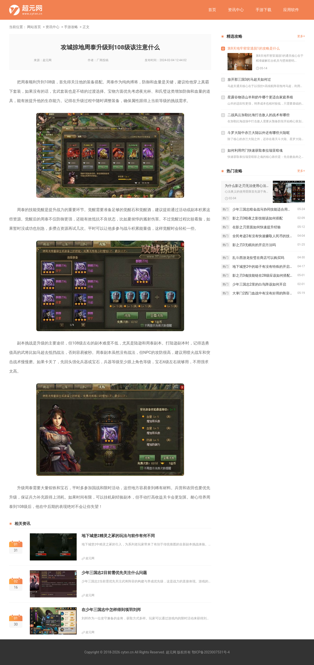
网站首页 (34, 27)
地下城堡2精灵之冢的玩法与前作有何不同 (118, 535)
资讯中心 (236, 9)
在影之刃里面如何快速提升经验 (256, 227)
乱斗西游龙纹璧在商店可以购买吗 (258, 258)
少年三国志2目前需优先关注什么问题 (114, 572)
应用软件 (291, 9)
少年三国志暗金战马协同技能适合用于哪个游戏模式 (264, 209)
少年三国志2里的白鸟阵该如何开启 (259, 284)
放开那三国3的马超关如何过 (249, 79)
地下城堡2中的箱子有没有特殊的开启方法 (264, 267)
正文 (86, 27)
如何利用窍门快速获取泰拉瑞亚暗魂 (255, 150)
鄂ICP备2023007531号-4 (211, 652)
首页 (212, 9)
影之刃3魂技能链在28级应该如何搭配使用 (264, 275)
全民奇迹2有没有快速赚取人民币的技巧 (262, 236)
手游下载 (263, 9)
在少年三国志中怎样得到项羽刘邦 (111, 609)
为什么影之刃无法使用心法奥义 (247, 186)
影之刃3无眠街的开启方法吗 (254, 245)
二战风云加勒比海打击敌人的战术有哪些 (258, 115)
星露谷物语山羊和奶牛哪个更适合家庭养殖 (260, 97)
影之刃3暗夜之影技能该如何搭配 (257, 218)
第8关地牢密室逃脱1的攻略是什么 (253, 48)
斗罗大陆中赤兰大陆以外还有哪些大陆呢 (258, 133)
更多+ (301, 36)
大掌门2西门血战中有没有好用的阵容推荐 (264, 293)
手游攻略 (71, 27)
